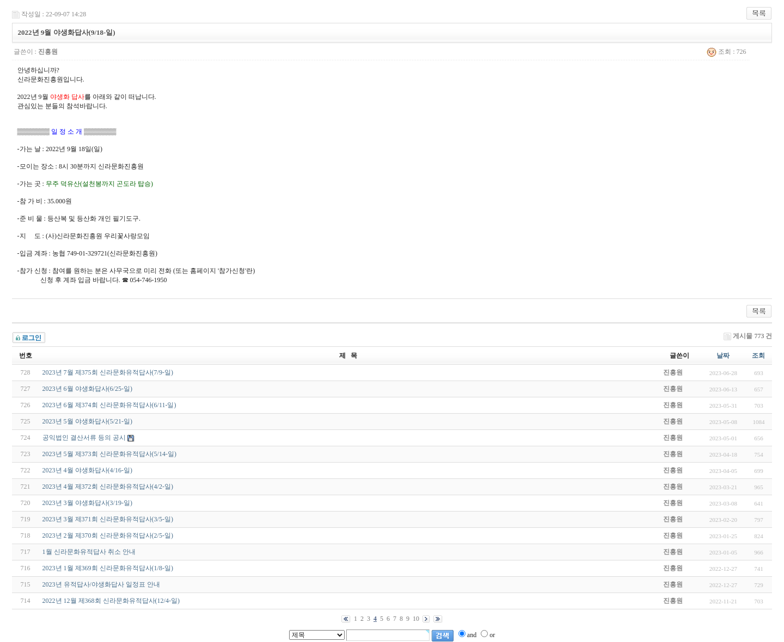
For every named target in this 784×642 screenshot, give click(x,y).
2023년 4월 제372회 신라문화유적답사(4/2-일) (107, 486)
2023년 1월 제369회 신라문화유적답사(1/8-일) (107, 568)
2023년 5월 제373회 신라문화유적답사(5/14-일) (109, 454)
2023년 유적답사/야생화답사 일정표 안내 (101, 584)
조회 (758, 355)
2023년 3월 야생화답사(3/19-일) (87, 503)
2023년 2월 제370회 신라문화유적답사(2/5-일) (107, 535)
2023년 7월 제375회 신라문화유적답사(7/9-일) (107, 372)
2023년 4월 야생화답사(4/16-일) (87, 470)
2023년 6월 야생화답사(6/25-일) (87, 388)
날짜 (723, 355)
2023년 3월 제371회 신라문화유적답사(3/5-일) (107, 519)
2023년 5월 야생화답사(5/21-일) (87, 421)
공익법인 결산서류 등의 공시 (84, 437)
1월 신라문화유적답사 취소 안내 (89, 552)
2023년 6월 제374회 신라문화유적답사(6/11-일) (109, 405)
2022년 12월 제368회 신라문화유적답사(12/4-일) (111, 600)
